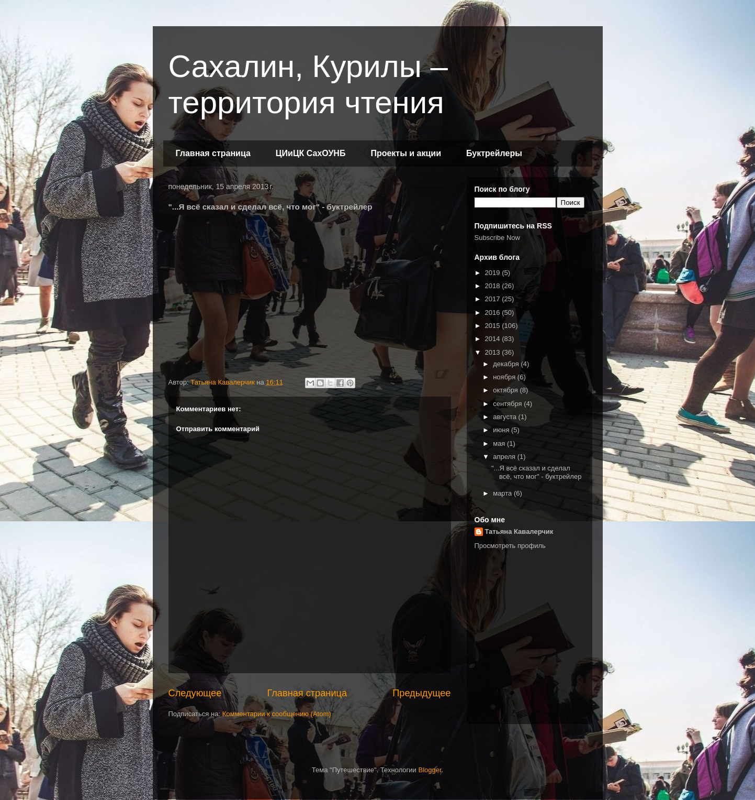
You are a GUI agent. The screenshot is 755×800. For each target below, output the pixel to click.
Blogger (429, 770)
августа (505, 417)
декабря (507, 364)
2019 (493, 273)
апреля (505, 457)
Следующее (195, 693)
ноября (505, 377)
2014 (493, 339)
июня (502, 430)
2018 (493, 286)
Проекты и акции (405, 153)
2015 (493, 326)
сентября (508, 404)
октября (506, 390)
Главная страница (213, 153)
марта (503, 493)
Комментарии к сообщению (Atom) (276, 714)
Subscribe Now (497, 238)
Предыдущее (421, 693)
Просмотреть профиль (510, 546)
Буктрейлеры (494, 153)
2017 (493, 299)
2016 (493, 312)
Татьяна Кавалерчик (519, 531)
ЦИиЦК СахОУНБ (311, 153)
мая (500, 443)
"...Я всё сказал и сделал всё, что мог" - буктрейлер (536, 472)
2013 (493, 352)
